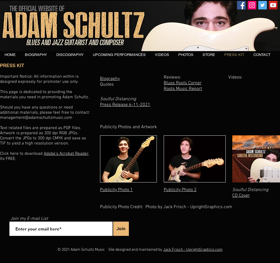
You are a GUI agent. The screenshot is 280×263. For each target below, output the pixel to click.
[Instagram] (252, 5)
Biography (110, 79)
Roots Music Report (183, 89)
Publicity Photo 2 (180, 190)
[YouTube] (273, 5)
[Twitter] (262, 5)
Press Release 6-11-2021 (125, 105)
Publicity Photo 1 (116, 190)
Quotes (107, 84)
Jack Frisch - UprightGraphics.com (193, 249)
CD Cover (241, 195)
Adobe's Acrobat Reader (66, 153)
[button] (70, 55)
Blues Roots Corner (182, 83)
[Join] (121, 229)
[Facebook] (241, 5)
